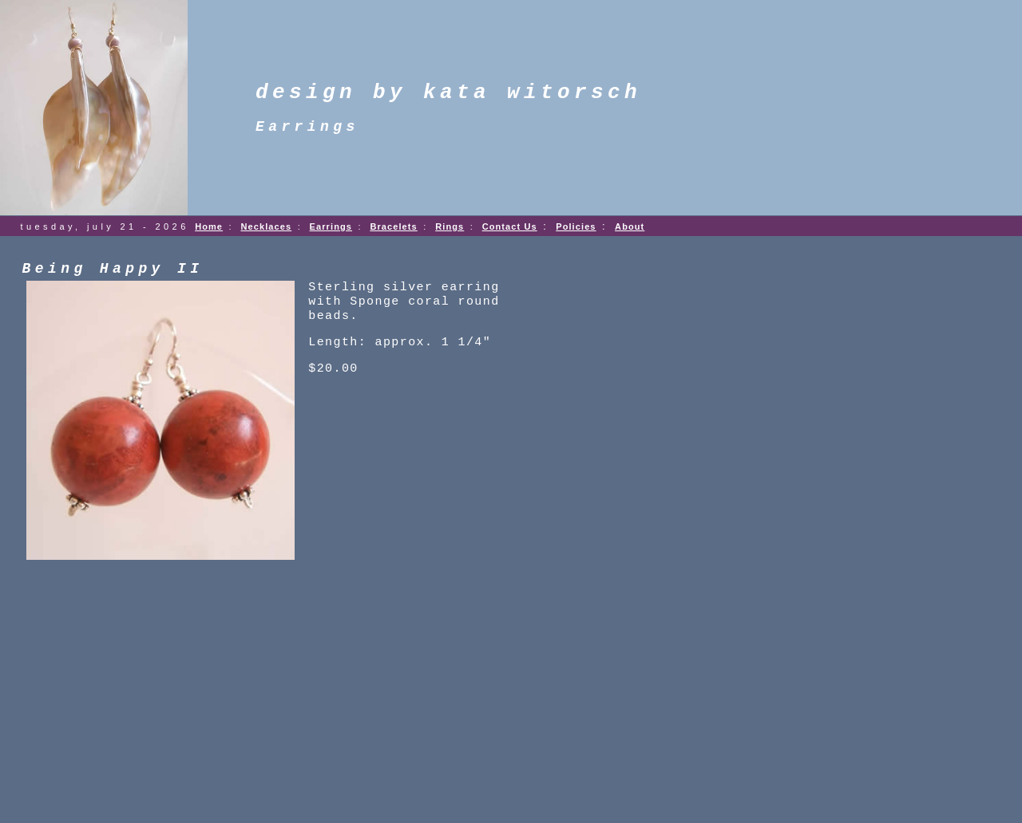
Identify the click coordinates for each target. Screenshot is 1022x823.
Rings (449, 226)
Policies (576, 226)
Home (209, 226)
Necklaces (265, 226)
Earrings (331, 226)
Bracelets (393, 226)
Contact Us (509, 226)
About (629, 226)
